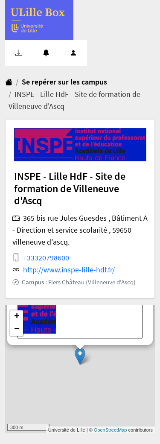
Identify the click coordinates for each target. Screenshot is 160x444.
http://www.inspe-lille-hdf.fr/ (69, 270)
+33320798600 (46, 258)
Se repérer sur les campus (64, 82)
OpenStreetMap (110, 429)
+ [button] (17, 316)
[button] (18, 53)
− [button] (17, 329)
